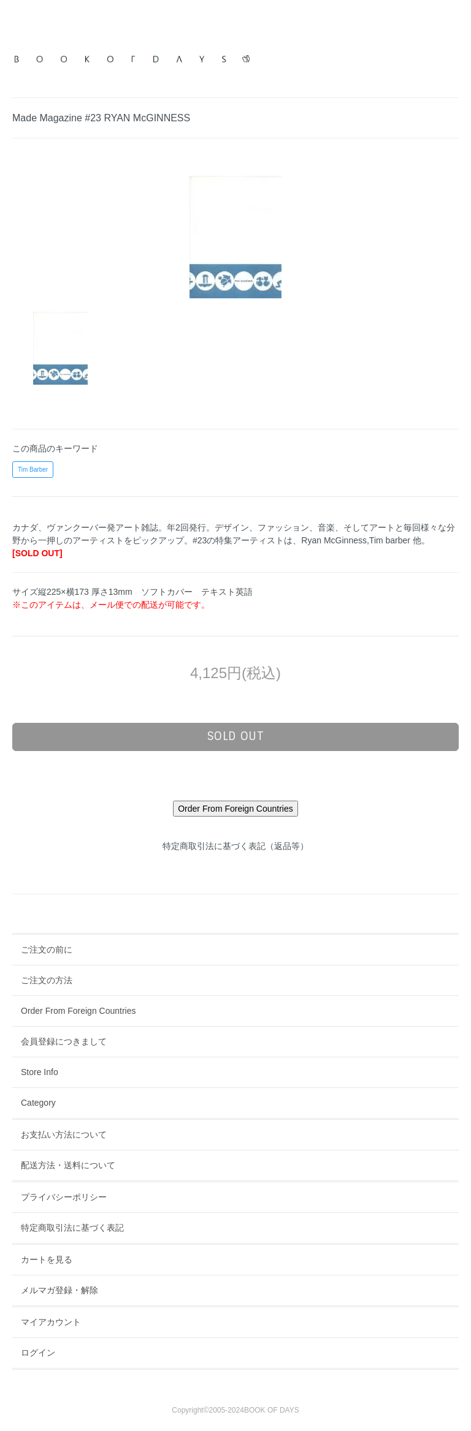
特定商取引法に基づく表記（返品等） (235, 846)
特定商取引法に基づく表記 (72, 1228)
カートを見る (46, 1259)
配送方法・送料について (68, 1165)
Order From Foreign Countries (78, 1011)
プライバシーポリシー (64, 1197)
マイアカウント (51, 1322)
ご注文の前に (46, 949)
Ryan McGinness (334, 540)
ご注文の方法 (46, 980)
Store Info (39, 1072)
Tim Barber (33, 469)
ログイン (38, 1352)
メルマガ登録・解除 (59, 1290)
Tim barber (389, 540)
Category (38, 1103)
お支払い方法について (64, 1134)
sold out (235, 736)
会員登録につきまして (64, 1041)
